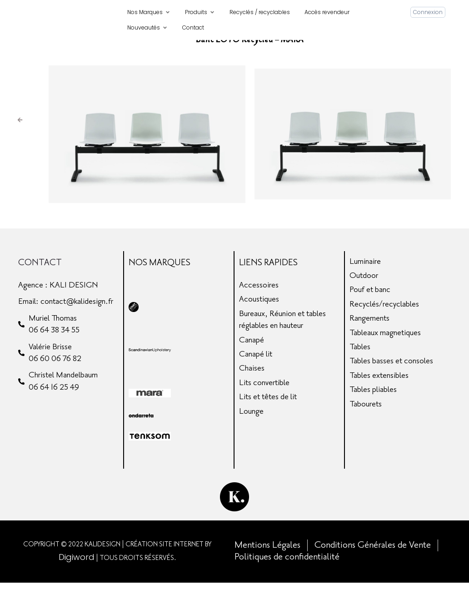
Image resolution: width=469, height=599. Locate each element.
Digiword (77, 573)
